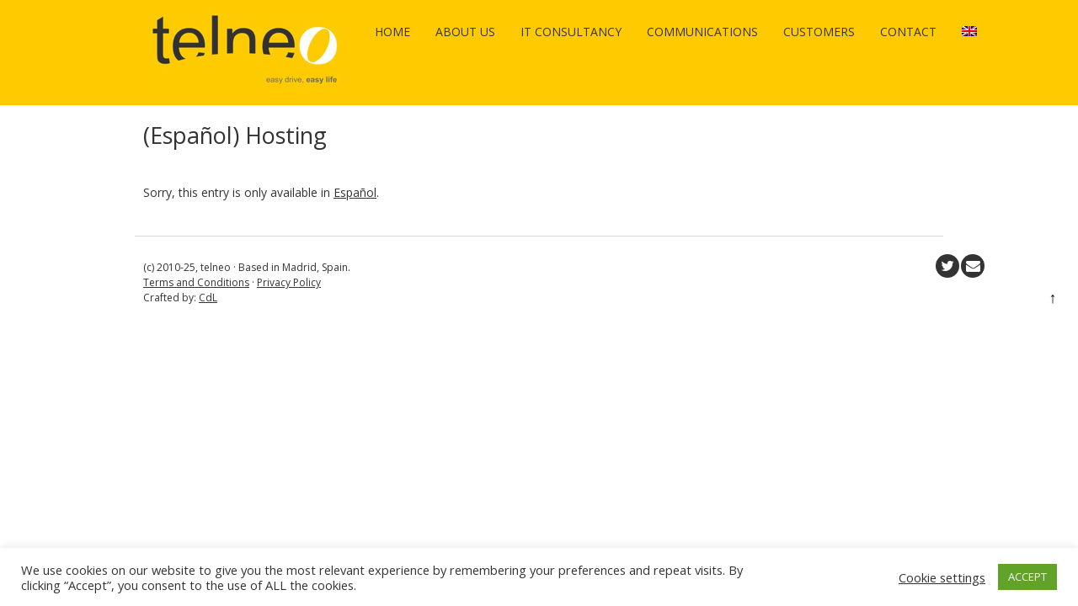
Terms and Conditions (196, 282)
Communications (702, 32)
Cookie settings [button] (942, 577)
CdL (208, 297)
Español (355, 192)
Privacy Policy (289, 282)
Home (392, 32)
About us (465, 32)
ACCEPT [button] (1027, 576)
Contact (908, 32)
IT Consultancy (571, 32)
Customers (819, 32)
